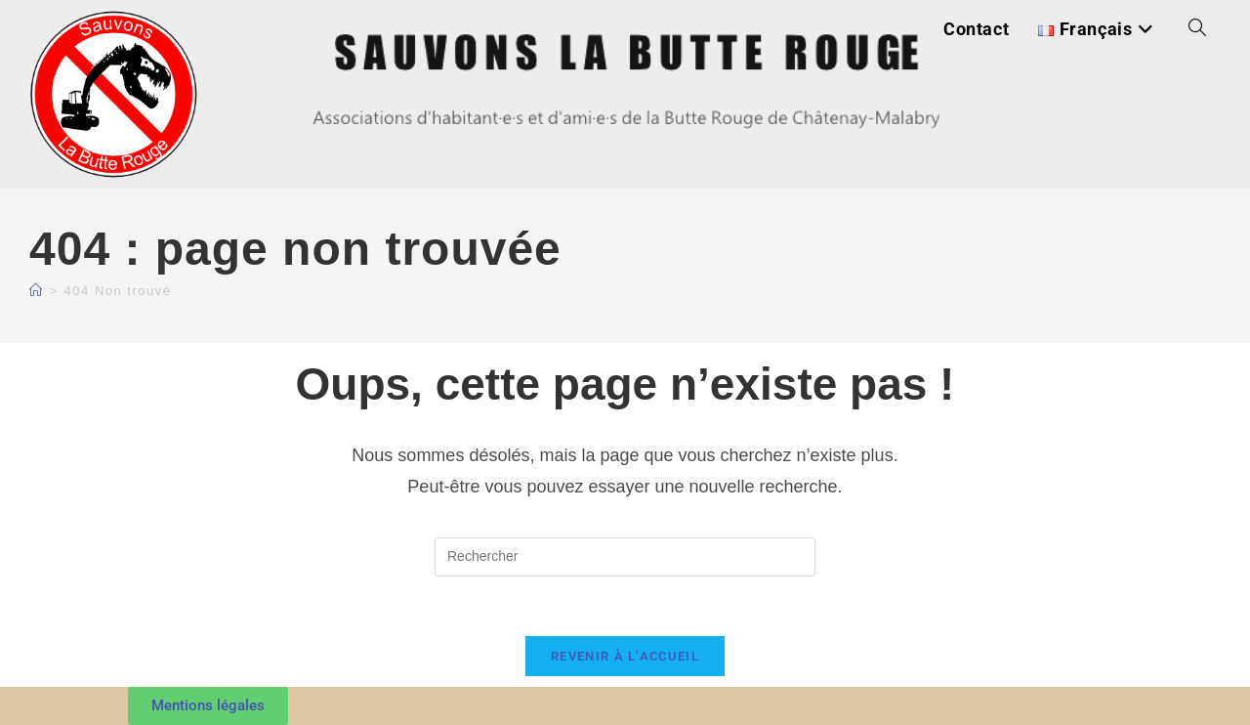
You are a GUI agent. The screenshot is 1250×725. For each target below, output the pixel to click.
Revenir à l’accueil (625, 656)
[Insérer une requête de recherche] (625, 556)
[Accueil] (36, 290)
